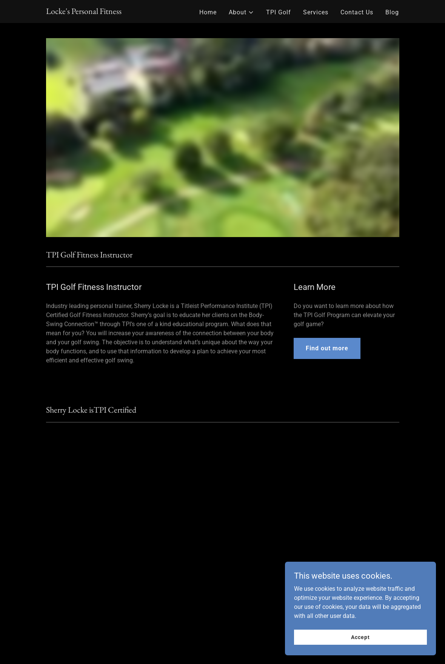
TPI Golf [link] (278, 12)
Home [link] (208, 12)
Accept (360, 637)
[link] (84, 11)
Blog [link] (392, 12)
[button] (241, 12)
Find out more (327, 348)
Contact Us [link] (356, 12)
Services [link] (315, 12)
